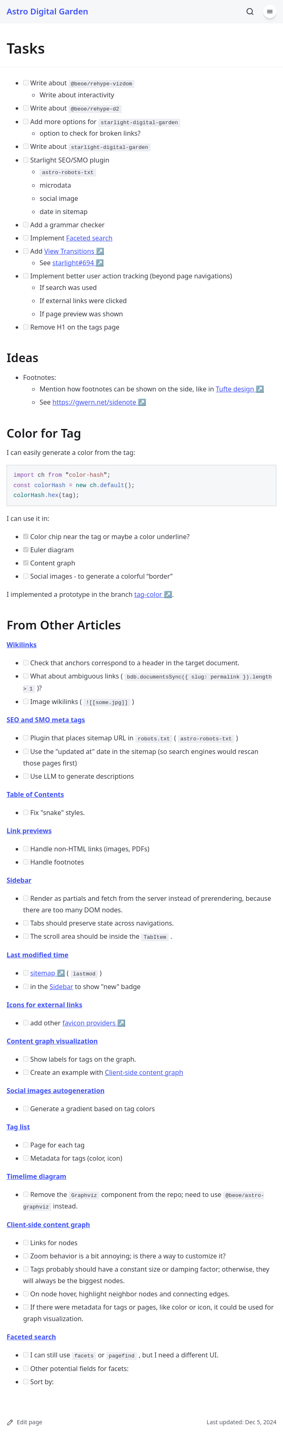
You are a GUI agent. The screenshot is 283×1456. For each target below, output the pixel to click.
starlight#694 (78, 262)
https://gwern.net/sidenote (99, 402)
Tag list (18, 1126)
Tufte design (240, 388)
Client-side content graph (144, 1072)
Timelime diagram (36, 1176)
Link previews (29, 830)
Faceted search (89, 238)
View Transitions (74, 251)
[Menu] (269, 11)
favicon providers (93, 1022)
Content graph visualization (52, 1041)
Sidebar (19, 880)
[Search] (250, 11)
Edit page (24, 1422)
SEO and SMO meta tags (46, 719)
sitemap (47, 973)
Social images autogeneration (55, 1090)
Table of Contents (35, 794)
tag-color (153, 594)
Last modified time (37, 954)
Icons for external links (45, 1004)
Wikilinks (22, 644)
